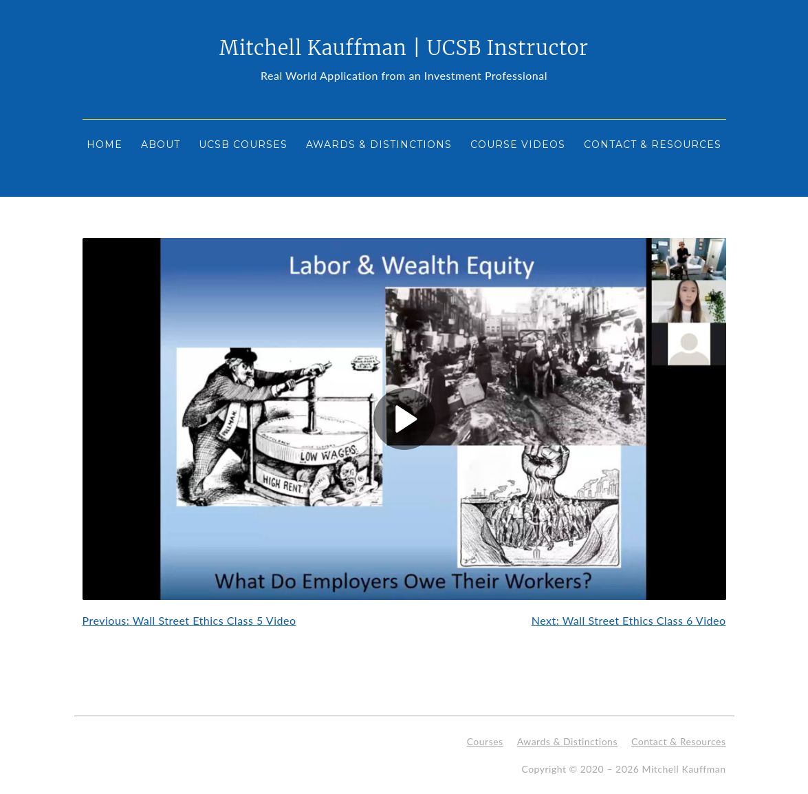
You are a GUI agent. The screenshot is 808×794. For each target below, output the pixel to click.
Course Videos (517, 144)
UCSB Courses (243, 144)
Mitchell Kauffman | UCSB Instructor (404, 48)
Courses (485, 741)
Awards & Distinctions (379, 144)
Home (104, 144)
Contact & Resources (652, 144)
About (160, 144)
